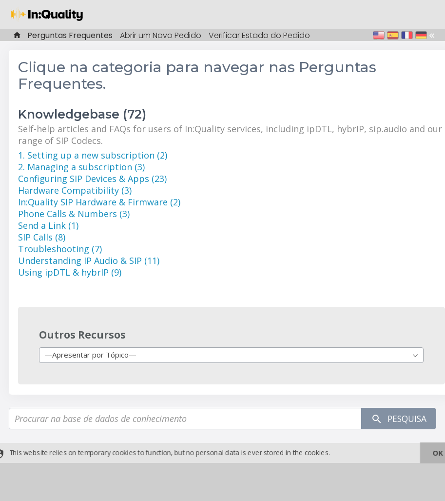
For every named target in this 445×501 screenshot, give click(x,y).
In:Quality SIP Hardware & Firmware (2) (99, 202)
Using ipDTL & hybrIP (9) (69, 272)
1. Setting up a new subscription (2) (92, 155)
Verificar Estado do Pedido (259, 35)
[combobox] (231, 355)
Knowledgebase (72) (82, 114)
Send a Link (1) (48, 225)
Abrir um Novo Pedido (160, 35)
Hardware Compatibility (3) (75, 190)
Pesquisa (397, 419)
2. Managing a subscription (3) (81, 167)
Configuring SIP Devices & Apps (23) (92, 178)
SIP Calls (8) (41, 237)
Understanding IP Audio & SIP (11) (88, 260)
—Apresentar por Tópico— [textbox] (90, 355)
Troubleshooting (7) (60, 249)
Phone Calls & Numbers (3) (74, 214)
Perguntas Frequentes (70, 35)
